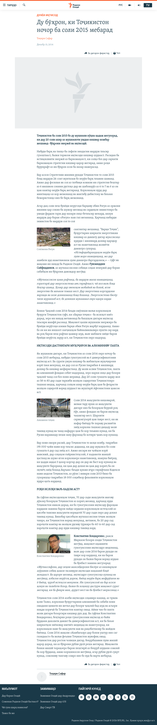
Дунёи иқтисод (47, 15)
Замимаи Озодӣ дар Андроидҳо (57, 696)
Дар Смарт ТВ (47, 707)
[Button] (96, 53)
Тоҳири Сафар (44, 38)
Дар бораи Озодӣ (11, 696)
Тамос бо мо (8, 713)
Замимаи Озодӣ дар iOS (53, 702)
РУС (121, 5)
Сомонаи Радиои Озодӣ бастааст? (20, 702)
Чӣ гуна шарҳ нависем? (15, 707)
